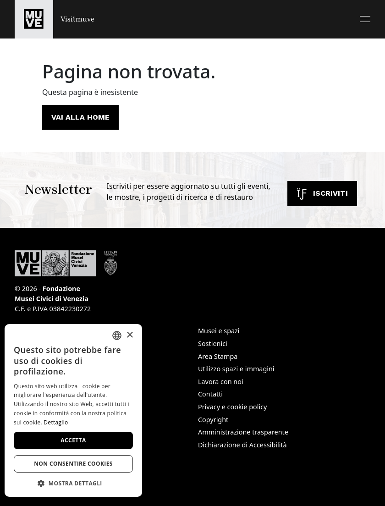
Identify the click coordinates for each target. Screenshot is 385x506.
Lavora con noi (220, 381)
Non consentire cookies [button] (73, 464)
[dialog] (73, 410)
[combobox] (116, 335)
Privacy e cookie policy (232, 406)
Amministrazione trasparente (243, 432)
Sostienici (212, 343)
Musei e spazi (219, 330)
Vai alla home (80, 117)
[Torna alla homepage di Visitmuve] (54, 19)
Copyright (213, 419)
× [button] (129, 335)
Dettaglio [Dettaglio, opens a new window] (56, 422)
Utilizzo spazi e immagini (236, 368)
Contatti (210, 394)
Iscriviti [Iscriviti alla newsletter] (322, 193)
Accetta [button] (73, 440)
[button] (365, 19)
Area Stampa (217, 356)
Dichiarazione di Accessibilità (242, 444)
